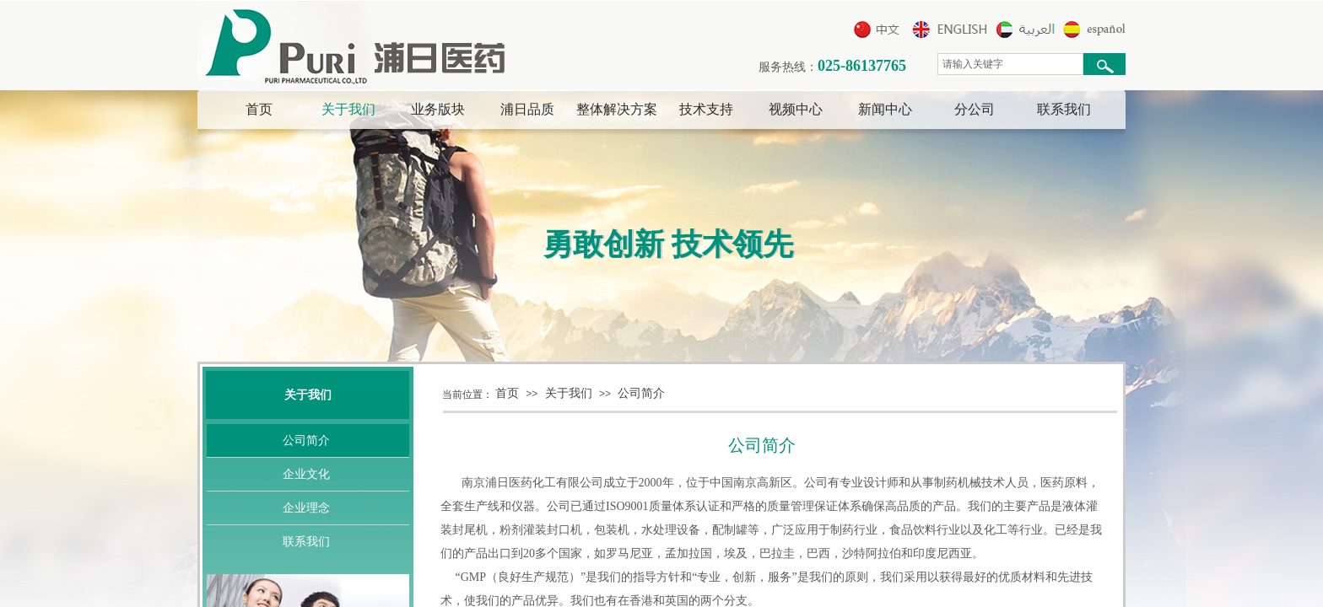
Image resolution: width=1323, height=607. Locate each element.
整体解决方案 (616, 109)
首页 (259, 109)
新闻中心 (885, 109)
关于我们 (348, 109)
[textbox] (1010, 64)
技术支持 (706, 109)
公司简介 (641, 393)
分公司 (974, 109)
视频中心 (796, 109)
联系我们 (1064, 109)
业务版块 (438, 109)
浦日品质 (527, 109)
